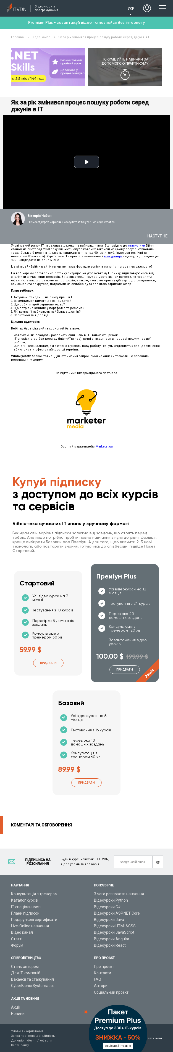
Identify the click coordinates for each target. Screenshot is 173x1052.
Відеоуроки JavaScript (114, 932)
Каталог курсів (24, 900)
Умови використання (27, 1031)
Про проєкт (104, 966)
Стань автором (25, 966)
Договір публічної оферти (31, 1040)
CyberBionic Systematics (32, 985)
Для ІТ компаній (25, 973)
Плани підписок (25, 913)
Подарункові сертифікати (34, 919)
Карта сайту (20, 1045)
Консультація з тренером (34, 894)
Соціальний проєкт (111, 992)
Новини (18, 1013)
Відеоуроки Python (111, 900)
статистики (136, 245)
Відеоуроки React (110, 945)
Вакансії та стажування (32, 979)
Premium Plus (40, 22)
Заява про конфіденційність (33, 1036)
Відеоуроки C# (107, 907)
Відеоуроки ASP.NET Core (117, 913)
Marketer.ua (104, 446)
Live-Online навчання (30, 926)
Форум (17, 945)
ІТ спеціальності (26, 907)
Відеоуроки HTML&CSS (115, 926)
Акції (15, 1007)
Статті (16, 939)
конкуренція (113, 256)
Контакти (102, 973)
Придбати (48, 663)
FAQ (97, 979)
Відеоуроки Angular (111, 939)
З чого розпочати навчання (119, 894)
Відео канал (22, 932)
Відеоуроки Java (109, 919)
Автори (101, 985)
